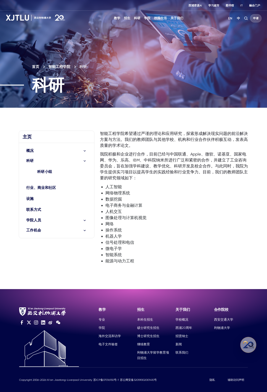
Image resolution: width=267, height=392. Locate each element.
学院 (147, 18)
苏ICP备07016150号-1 (106, 379)
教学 (117, 18)
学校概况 (181, 319)
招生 (127, 18)
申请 (256, 18)
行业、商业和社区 (41, 187)
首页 (35, 66)
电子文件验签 (108, 344)
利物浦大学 (222, 328)
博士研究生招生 (148, 336)
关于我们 (176, 18)
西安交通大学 (223, 319)
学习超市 (213, 5)
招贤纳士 (181, 336)
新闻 (178, 344)
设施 (30, 198)
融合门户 (254, 5)
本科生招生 (145, 319)
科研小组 (44, 171)
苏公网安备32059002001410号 (138, 379)
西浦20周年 (183, 328)
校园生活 (160, 18)
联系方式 (33, 209)
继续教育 (143, 344)
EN (230, 18)
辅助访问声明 (236, 379)
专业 (102, 319)
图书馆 (230, 5)
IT (241, 5)
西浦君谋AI (195, 5)
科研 (137, 18)
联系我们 (181, 352)
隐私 (212, 379)
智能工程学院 (59, 66)
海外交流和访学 (110, 336)
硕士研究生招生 (148, 328)
